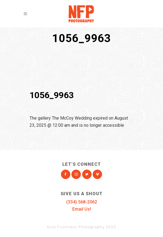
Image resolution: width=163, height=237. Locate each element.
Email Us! (81, 209)
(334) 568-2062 (81, 202)
